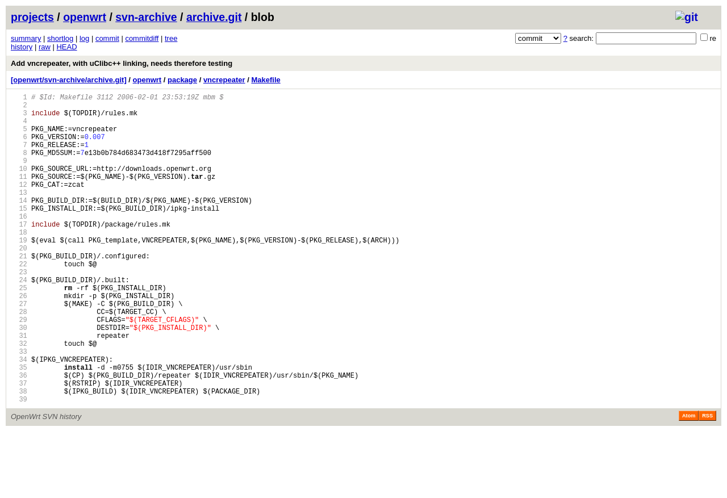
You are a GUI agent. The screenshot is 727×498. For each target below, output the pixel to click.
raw (45, 47)
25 (19, 330)
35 (19, 427)
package (182, 80)
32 (19, 398)
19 (19, 272)
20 (19, 282)
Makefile (265, 80)
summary (26, 38)
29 (19, 369)
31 (19, 388)
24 (19, 320)
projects (32, 17)
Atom (688, 482)
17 (19, 253)
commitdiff (141, 38)
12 (19, 205)
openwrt (84, 17)
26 (19, 340)
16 (19, 243)
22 (19, 301)
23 (19, 311)
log (84, 38)
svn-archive (146, 17)
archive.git (214, 17)
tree (171, 38)
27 (19, 349)
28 (19, 359)
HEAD (66, 47)
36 (19, 436)
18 (19, 262)
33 (19, 407)
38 (19, 456)
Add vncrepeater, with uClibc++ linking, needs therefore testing (121, 63)
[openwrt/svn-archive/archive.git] (69, 80)
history (21, 47)
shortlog (60, 38)
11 (19, 195)
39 (19, 465)
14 (19, 224)
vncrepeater (224, 80)
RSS (707, 482)
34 (19, 417)
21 (19, 291)
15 (19, 233)
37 (19, 446)
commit (107, 38)
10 (19, 185)
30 (19, 378)
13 (19, 214)
